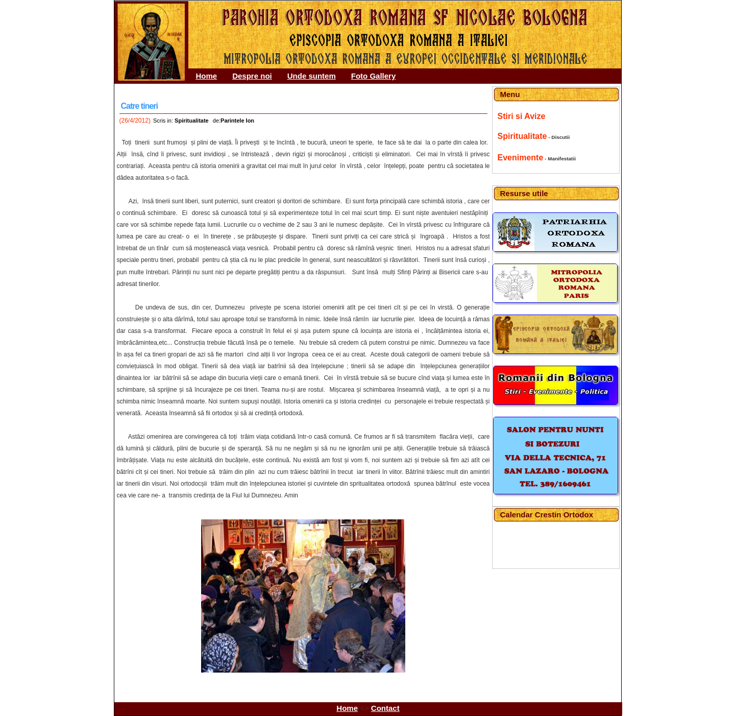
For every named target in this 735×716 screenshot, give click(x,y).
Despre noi (252, 75)
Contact (385, 708)
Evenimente (521, 157)
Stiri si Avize (522, 116)
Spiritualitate (522, 136)
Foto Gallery (373, 75)
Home (206, 75)
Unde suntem (311, 75)
